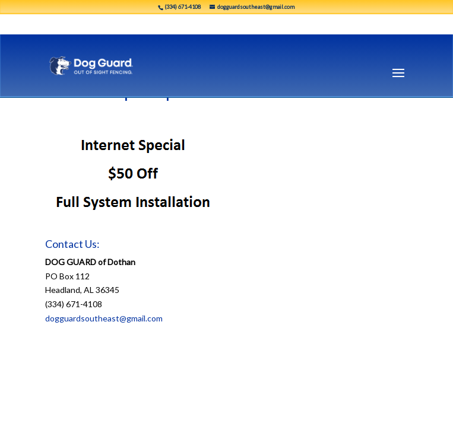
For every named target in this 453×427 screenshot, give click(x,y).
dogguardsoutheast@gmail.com (104, 318)
